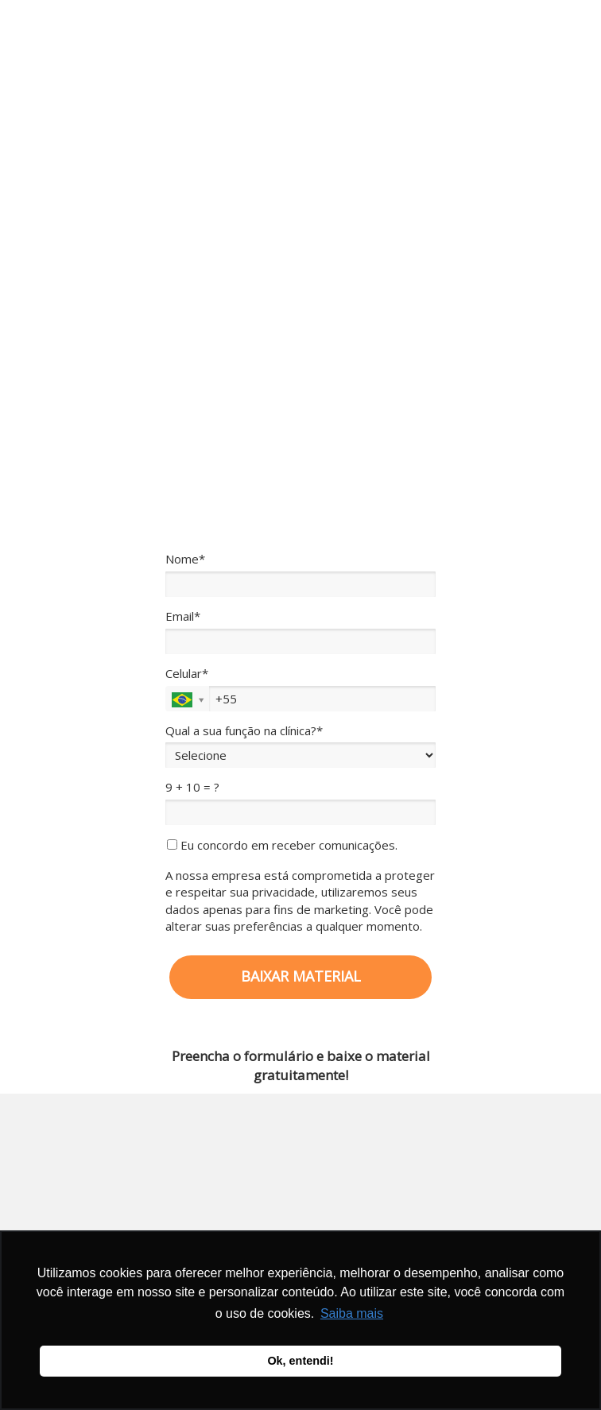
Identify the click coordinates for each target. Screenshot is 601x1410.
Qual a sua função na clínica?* (244, 730)
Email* (182, 616)
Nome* (185, 559)
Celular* (186, 673)
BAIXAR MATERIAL (301, 976)
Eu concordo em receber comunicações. (282, 845)
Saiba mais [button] (351, 1313)
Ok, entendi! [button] (300, 1360)
